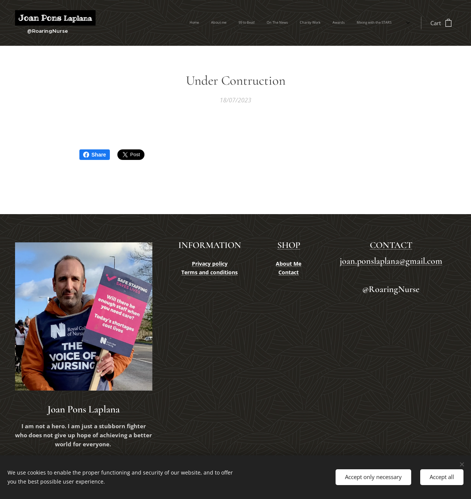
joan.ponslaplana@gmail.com (390, 261)
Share (94, 155)
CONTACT (390, 245)
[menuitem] (297, 23)
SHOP (288, 245)
